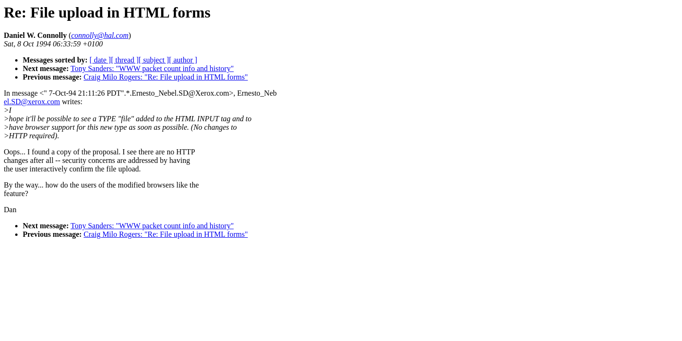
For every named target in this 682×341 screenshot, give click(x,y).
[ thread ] (125, 60)
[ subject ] (154, 60)
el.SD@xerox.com (32, 102)
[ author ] (183, 60)
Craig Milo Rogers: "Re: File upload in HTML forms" (166, 77)
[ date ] (100, 60)
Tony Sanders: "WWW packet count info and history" (152, 68)
